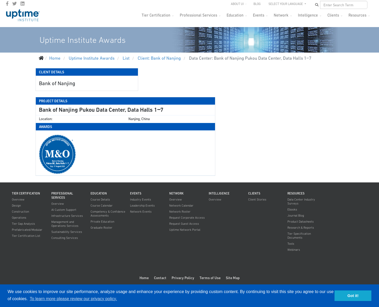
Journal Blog (295, 215)
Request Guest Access (184, 224)
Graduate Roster (101, 227)
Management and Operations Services (64, 224)
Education (235, 15)
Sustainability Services (66, 232)
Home (144, 278)
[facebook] (7, 3)
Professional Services (198, 15)
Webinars (293, 250)
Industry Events (140, 199)
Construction (20, 211)
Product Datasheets (300, 221)
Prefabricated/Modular (27, 230)
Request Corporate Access (187, 217)
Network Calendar (181, 205)
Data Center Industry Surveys (301, 201)
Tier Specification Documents (299, 235)
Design (16, 205)
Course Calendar (102, 205)
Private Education (102, 221)
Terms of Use (210, 278)
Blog (257, 4)
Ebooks (292, 209)
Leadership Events (142, 205)
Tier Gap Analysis (23, 224)
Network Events (141, 211)
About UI (237, 4)
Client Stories (257, 199)
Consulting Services (64, 238)
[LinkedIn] (22, 3)
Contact (160, 278)
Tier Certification (156, 15)
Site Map (233, 278)
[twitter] (14, 3)
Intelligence (308, 15)
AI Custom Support (63, 210)
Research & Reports (300, 227)
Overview (18, 199)
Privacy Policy (183, 278)
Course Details (100, 199)
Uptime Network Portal (184, 230)
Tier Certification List (26, 236)
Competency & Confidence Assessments (108, 213)
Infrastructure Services (67, 216)
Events (258, 15)
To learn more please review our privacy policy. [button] (73, 298)
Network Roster (180, 211)
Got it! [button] (352, 296)
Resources (357, 15)
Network (281, 15)
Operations (19, 217)
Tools (290, 243)
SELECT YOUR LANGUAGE (286, 4)
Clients (333, 15)
